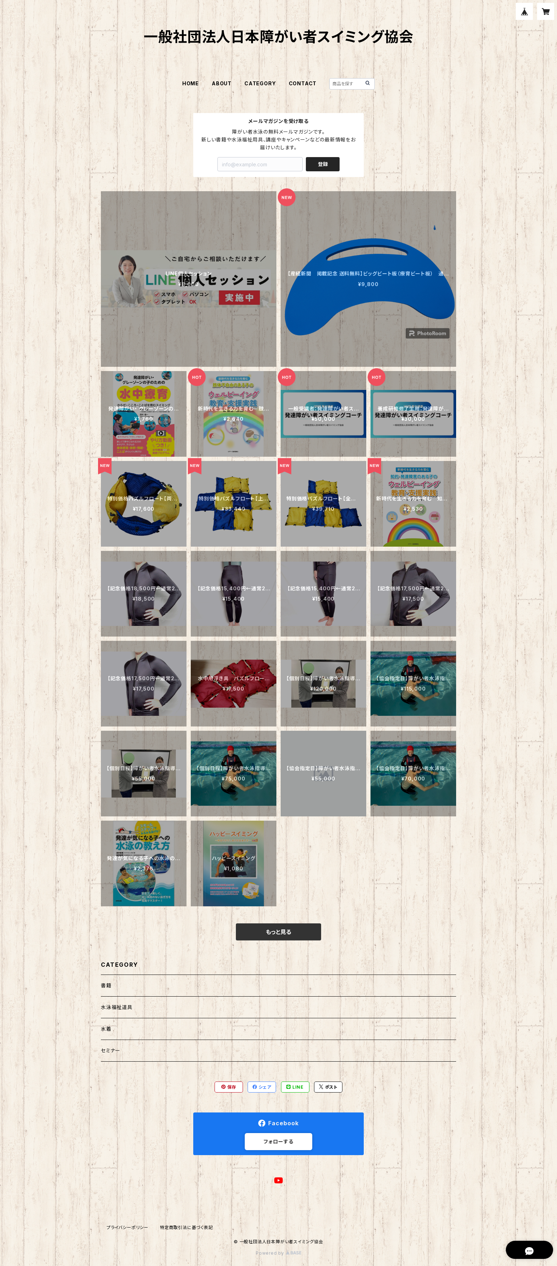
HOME (190, 83)
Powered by (278, 1253)
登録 (323, 164)
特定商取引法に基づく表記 (186, 1227)
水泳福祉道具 (117, 1007)
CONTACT (303, 83)
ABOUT (222, 83)
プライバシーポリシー (127, 1227)
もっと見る (278, 931)
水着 (106, 1029)
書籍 (106, 985)
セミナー (110, 1050)
